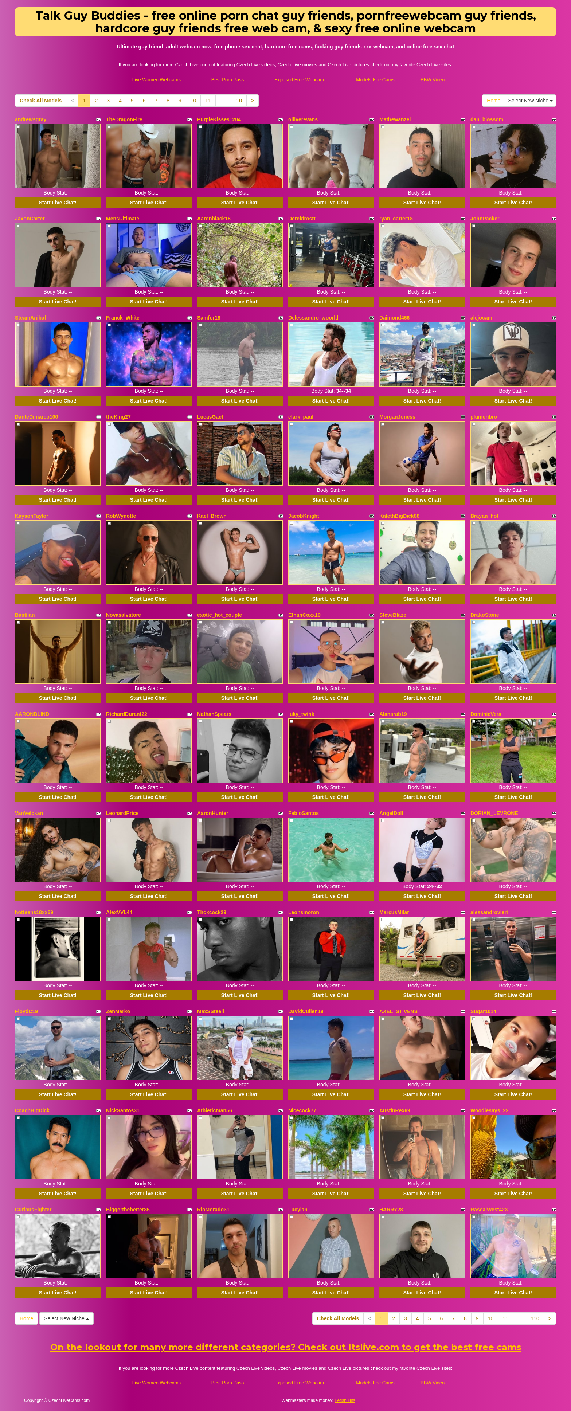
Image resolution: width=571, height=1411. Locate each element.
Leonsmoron (303, 912)
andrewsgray (30, 119)
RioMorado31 (213, 1209)
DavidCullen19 (305, 1011)
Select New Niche (530, 100)
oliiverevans (303, 119)
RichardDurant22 (126, 714)
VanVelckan (29, 813)
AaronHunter (212, 813)
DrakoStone (484, 615)
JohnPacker (484, 219)
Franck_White (123, 318)
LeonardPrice (122, 813)
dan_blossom (486, 119)
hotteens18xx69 (34, 912)
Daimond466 (394, 318)
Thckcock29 (211, 912)
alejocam (481, 318)
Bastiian (25, 615)
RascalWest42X (489, 1209)
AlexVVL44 (119, 912)
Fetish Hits (345, 1400)
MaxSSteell (210, 1011)
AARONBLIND (32, 714)
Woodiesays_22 (489, 1110)
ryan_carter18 (396, 219)
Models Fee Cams (375, 79)
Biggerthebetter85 (128, 1209)
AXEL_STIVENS (398, 1011)
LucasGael (210, 417)
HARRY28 (391, 1209)
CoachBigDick (32, 1110)
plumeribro (483, 417)
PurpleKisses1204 (219, 119)
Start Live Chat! (58, 202)
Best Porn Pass (227, 79)
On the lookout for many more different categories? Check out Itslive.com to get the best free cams (285, 1347)
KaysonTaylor (31, 516)
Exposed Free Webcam (299, 79)
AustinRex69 (394, 1110)
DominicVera (485, 714)
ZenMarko (118, 1011)
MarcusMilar (394, 912)
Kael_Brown (212, 516)
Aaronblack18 (214, 219)
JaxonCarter (30, 219)
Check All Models (41, 100)
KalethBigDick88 (399, 516)
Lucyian (298, 1209)
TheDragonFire (124, 119)
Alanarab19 (393, 714)
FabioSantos (303, 813)
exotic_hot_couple (219, 615)
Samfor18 (208, 318)
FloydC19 (26, 1011)
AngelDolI (391, 813)
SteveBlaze (392, 615)
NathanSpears (214, 714)
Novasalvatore (123, 615)
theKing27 (118, 417)
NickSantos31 (123, 1110)
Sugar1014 (483, 1011)
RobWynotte (121, 516)
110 (238, 100)
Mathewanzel (395, 119)
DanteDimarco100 (36, 417)
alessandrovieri (489, 912)
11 (208, 100)
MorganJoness (397, 417)
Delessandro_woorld (313, 318)
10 (193, 100)
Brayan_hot (484, 516)
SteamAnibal (30, 318)
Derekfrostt (302, 219)
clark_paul (300, 417)
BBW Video (433, 79)
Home (493, 100)
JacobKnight (303, 516)
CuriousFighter (33, 1209)
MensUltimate (122, 219)
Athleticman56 (214, 1110)
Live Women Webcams (156, 79)
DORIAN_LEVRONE (494, 813)
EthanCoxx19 (304, 615)
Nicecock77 (302, 1110)
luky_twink (301, 714)
